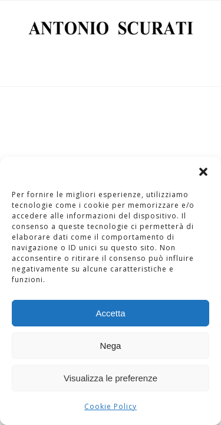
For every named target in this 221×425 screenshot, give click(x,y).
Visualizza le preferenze (110, 378)
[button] (203, 172)
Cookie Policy (110, 406)
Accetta (110, 313)
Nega (110, 346)
